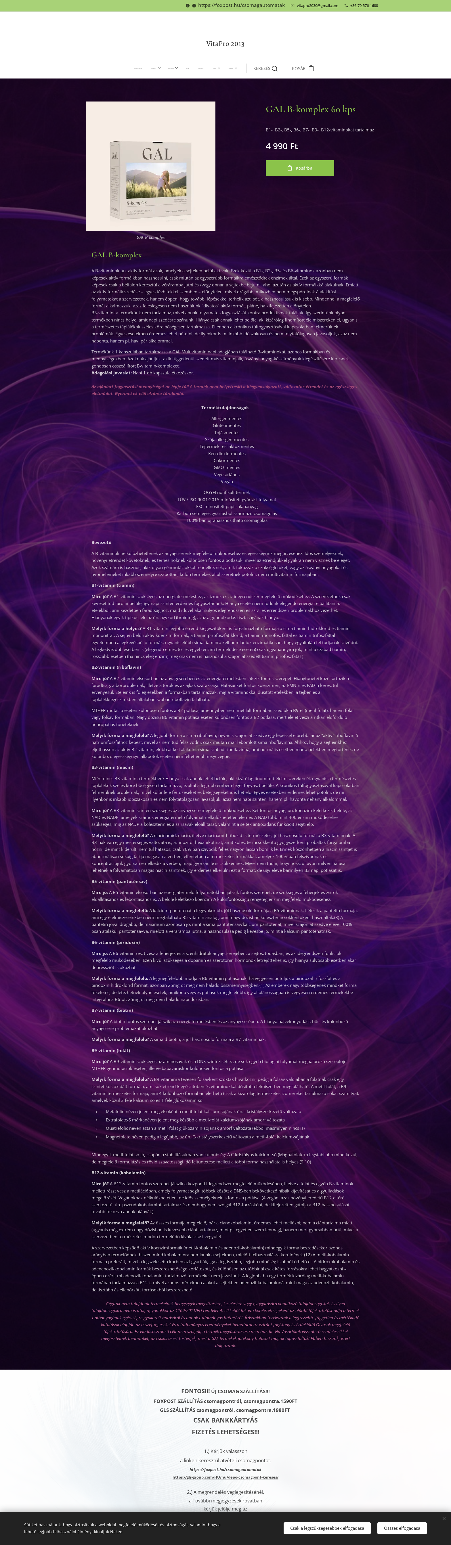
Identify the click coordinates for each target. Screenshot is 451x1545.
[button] (248, 68)
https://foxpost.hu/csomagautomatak (241, 5)
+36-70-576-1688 (364, 5)
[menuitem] (154, 68)
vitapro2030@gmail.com (317, 5)
